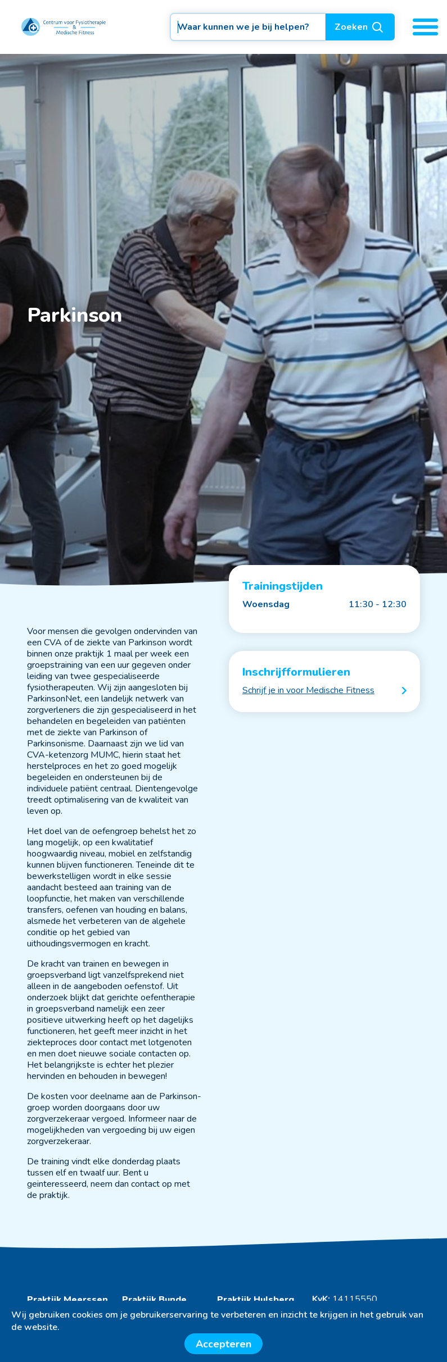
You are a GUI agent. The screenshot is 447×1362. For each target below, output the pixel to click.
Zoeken (360, 27)
